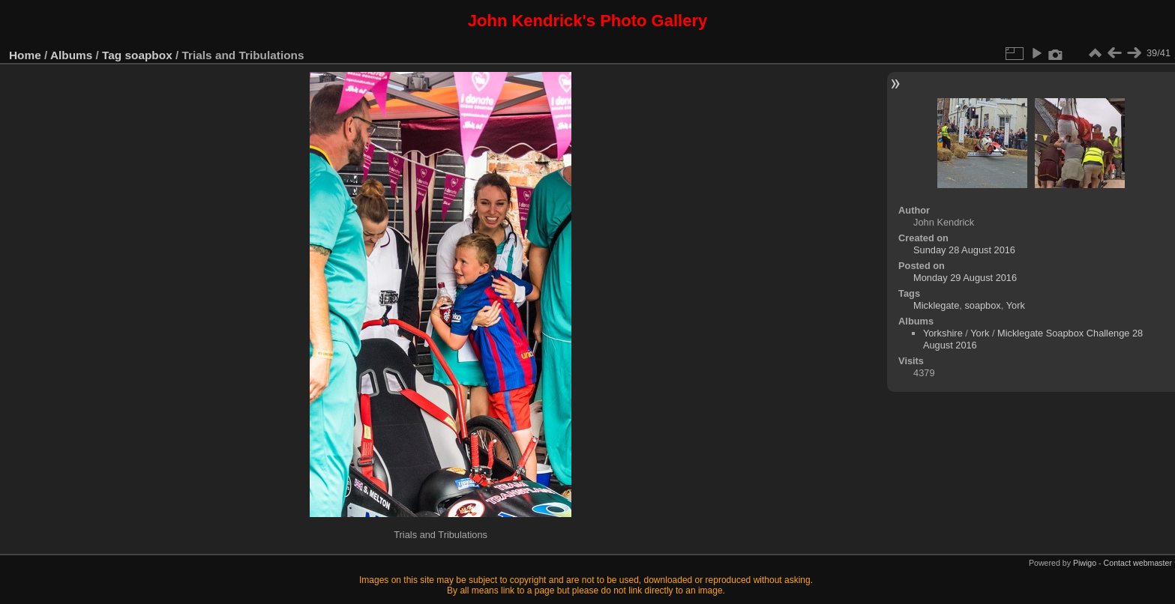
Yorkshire (943, 333)
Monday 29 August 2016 (965, 277)
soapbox (148, 55)
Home (25, 55)
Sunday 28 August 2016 (964, 250)
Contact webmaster (1138, 562)
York (1015, 305)
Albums (71, 55)
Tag (111, 55)
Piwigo (1084, 562)
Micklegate (936, 305)
